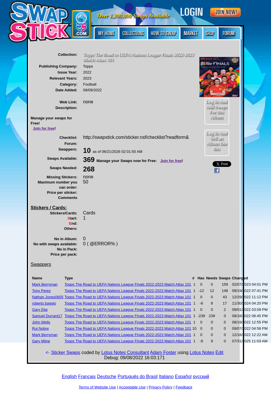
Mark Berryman (45, 284)
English (69, 376)
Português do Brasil (137, 376)
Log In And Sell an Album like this (216, 141)
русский (201, 376)
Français (87, 376)
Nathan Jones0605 (47, 297)
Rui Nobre (40, 328)
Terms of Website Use (97, 387)
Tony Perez (41, 291)
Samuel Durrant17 (47, 316)
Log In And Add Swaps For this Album (216, 109)
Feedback (184, 387)
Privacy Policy (160, 387)
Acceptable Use (132, 387)
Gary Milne (41, 341)
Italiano (166, 376)
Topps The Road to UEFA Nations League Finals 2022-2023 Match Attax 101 (127, 284)
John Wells (41, 322)
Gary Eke (40, 309)
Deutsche (106, 376)
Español (183, 376)
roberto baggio (44, 303)
